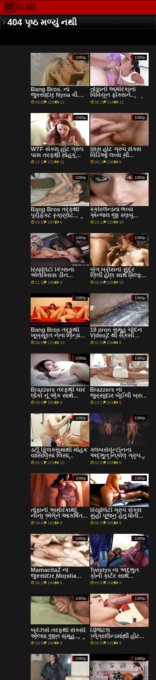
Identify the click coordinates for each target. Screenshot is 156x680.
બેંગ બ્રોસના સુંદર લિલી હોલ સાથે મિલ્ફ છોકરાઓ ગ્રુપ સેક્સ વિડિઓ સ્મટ (116, 278)
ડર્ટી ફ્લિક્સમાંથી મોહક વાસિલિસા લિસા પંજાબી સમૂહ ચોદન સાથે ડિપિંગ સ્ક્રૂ (59, 459)
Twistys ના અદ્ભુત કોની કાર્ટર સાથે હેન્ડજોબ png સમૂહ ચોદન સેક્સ (115, 579)
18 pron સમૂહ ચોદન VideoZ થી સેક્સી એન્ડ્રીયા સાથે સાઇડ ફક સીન (116, 338)
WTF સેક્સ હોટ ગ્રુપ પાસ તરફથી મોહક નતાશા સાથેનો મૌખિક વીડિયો (57, 158)
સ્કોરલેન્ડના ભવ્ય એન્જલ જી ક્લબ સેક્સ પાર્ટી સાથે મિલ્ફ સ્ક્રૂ (116, 218)
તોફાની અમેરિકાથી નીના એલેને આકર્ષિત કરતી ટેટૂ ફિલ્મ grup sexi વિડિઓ (56, 519)
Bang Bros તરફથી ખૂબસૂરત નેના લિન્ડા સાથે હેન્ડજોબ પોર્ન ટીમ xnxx (55, 338)
